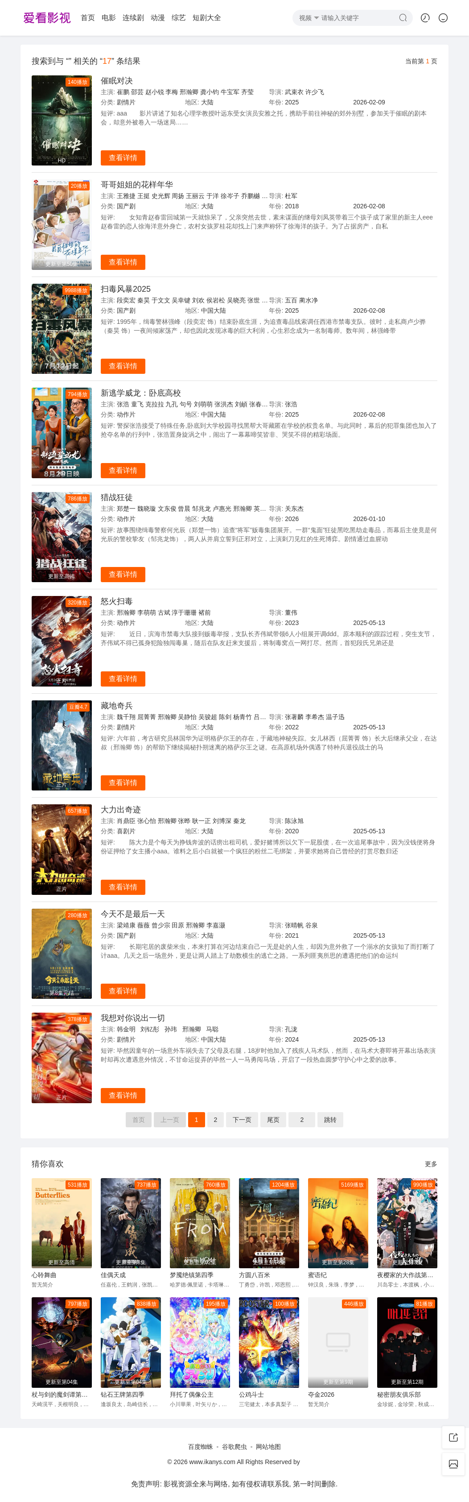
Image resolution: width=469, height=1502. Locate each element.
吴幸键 (181, 300)
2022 (292, 727)
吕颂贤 (263, 716)
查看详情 (123, 157)
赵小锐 (154, 91)
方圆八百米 (254, 1275)
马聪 (212, 1029)
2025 (292, 102)
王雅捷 (126, 195)
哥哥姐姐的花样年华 (137, 184)
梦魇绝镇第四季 (192, 1275)
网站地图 (268, 1446)
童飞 (137, 404)
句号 (186, 404)
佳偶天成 (113, 1275)
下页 (242, 1119)
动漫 (158, 17)
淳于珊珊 (184, 612)
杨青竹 (242, 716)
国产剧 (126, 206)
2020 (292, 831)
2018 (292, 206)
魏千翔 (126, 716)
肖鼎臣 (126, 820)
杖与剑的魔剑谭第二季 (62, 1394)
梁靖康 (126, 925)
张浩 (123, 404)
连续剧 (133, 17)
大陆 (207, 102)
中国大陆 (213, 310)
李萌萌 (146, 612)
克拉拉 (154, 404)
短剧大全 (207, 17)
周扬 (178, 195)
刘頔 (241, 404)
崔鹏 (123, 91)
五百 (291, 300)
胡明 (268, 300)
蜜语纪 (317, 1275)
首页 (88, 17)
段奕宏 (126, 300)
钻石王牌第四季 (122, 1394)
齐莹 (247, 91)
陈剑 (225, 716)
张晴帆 (294, 925)
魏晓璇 (146, 508)
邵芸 (137, 91)
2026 (292, 518)
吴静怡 (187, 716)
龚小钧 (209, 91)
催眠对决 (117, 80)
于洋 (212, 195)
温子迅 (335, 716)
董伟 (291, 612)
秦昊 (143, 300)
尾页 (273, 1119)
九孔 (171, 404)
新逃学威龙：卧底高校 (141, 393)
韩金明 (126, 1029)
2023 (292, 622)
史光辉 (161, 195)
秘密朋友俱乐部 (399, 1394)
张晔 (184, 820)
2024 (292, 1039)
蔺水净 (308, 300)
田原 (178, 925)
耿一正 (201, 820)
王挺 (143, 195)
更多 (431, 1163)
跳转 (330, 1119)
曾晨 (184, 508)
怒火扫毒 (117, 601)
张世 (253, 300)
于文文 (161, 300)
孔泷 (291, 1029)
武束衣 (294, 91)
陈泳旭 (294, 820)
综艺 (179, 17)
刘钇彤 (149, 1029)
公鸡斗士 (251, 1394)
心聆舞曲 (44, 1275)
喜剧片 (126, 831)
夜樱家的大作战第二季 (407, 1275)
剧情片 (126, 102)
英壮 (260, 508)
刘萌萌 (203, 404)
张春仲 (258, 404)
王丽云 (195, 195)
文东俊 (167, 508)
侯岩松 (215, 300)
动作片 (126, 414)
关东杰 (294, 508)
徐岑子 (230, 195)
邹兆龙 (201, 508)
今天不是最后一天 (133, 914)
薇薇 (143, 925)
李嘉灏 (215, 925)
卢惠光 (222, 508)
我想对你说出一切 (133, 1018)
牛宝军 (230, 91)
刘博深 (222, 820)
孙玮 (171, 1029)
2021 (292, 935)
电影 (109, 17)
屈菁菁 (146, 716)
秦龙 (239, 820)
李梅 (171, 91)
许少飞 (314, 91)
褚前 (204, 612)
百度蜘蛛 (200, 1446)
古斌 (164, 612)
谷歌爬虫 (234, 1446)
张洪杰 (223, 404)
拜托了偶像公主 (192, 1394)
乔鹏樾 (250, 195)
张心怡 (146, 820)
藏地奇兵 (117, 705)
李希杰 (314, 716)
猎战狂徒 (117, 497)
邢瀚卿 (189, 91)
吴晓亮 (236, 300)
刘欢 (198, 300)
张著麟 (294, 716)
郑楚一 (126, 508)
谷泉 (311, 925)
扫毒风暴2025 (126, 289)
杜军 (291, 195)
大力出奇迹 (121, 809)
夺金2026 (321, 1394)
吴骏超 (207, 716)
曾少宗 (161, 925)
